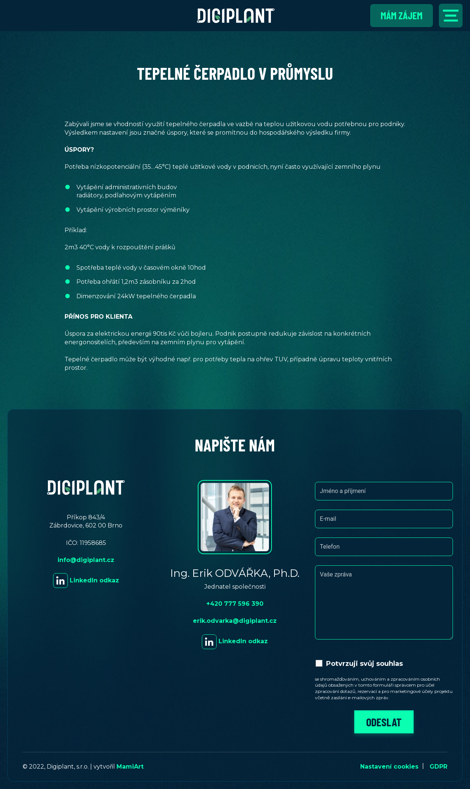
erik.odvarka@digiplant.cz (235, 620)
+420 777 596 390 (234, 603)
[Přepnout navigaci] (451, 15)
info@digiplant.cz (85, 559)
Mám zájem (402, 15)
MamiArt (130, 766)
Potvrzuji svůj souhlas (364, 663)
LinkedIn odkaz (86, 580)
